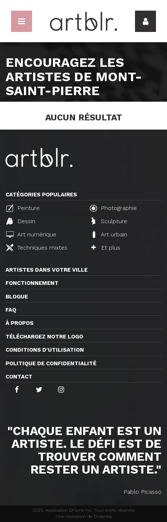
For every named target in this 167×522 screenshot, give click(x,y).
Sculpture (109, 221)
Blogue (17, 296)
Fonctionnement (32, 283)
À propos (19, 323)
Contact (19, 376)
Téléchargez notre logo (44, 336)
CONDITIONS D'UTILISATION (45, 350)
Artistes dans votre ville (47, 270)
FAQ (11, 310)
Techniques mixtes (36, 247)
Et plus (105, 247)
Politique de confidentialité (51, 363)
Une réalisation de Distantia (84, 516)
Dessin (20, 221)
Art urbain (109, 234)
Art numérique (31, 234)
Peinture (23, 208)
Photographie (113, 208)
